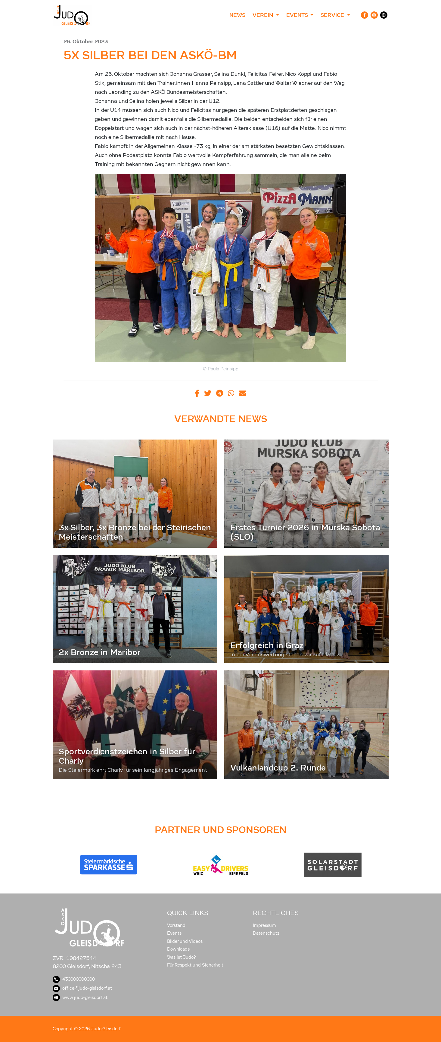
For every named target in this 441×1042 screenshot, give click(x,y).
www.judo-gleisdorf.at (80, 997)
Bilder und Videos (185, 941)
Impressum (264, 925)
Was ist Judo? (181, 957)
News (237, 15)
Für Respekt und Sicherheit (195, 965)
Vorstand (176, 925)
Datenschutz (266, 933)
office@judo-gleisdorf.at (82, 988)
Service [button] (333, 15)
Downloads (178, 949)
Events (174, 933)
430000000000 (74, 979)
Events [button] (297, 15)
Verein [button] (264, 15)
